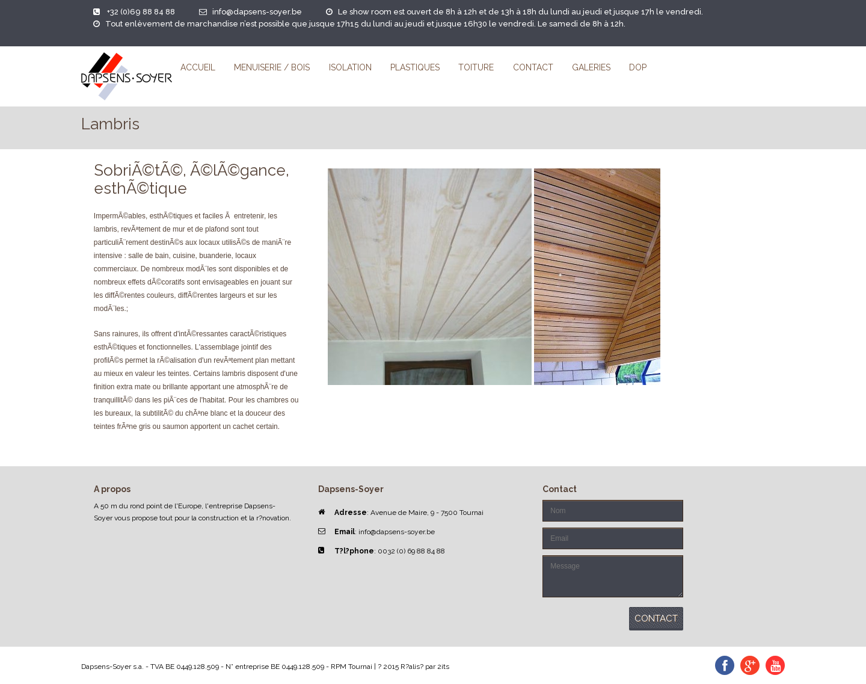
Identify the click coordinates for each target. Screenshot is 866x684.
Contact (533, 67)
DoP (637, 67)
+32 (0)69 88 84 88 (141, 11)
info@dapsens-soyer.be (257, 11)
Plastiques (415, 67)
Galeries (591, 67)
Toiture (476, 67)
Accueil (197, 67)
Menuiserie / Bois (272, 67)
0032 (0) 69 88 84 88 (411, 551)
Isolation (350, 67)
